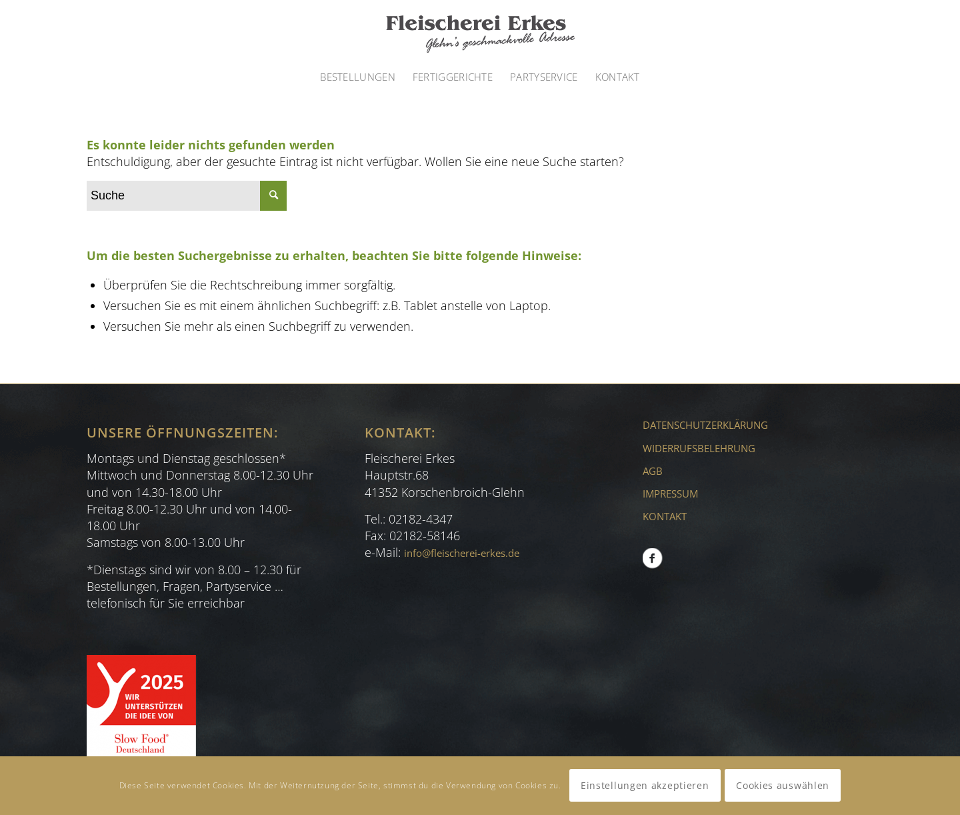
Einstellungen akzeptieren (645, 785)
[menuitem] (357, 76)
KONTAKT (665, 516)
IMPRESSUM (670, 493)
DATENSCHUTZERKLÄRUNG (705, 425)
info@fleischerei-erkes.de (461, 553)
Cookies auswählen (782, 785)
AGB (653, 471)
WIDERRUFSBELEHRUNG (699, 448)
